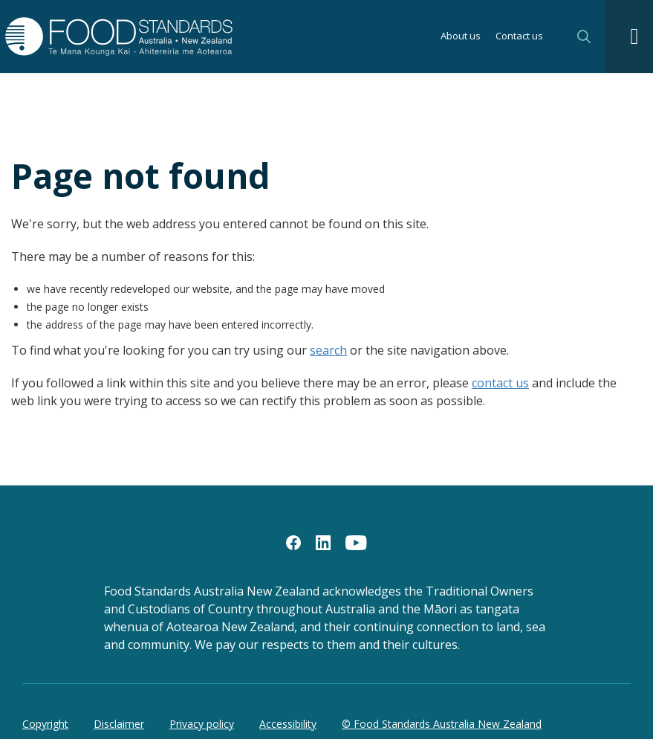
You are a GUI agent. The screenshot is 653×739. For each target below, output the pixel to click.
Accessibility (287, 724)
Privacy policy (201, 724)
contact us (500, 383)
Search (584, 36)
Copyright (45, 724)
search (328, 350)
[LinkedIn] (323, 542)
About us (461, 36)
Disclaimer (119, 724)
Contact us (519, 36)
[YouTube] (356, 542)
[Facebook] (293, 542)
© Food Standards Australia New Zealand (442, 724)
